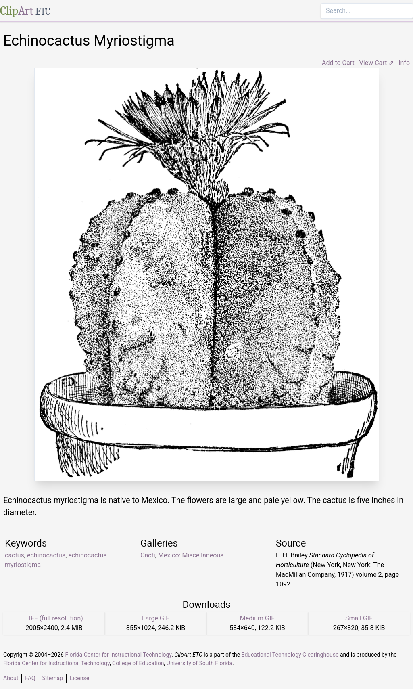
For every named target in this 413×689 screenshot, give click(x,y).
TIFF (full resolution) (54, 618)
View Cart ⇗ (376, 63)
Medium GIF (257, 618)
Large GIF (155, 618)
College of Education (138, 663)
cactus (14, 555)
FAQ (30, 678)
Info (404, 63)
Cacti (147, 555)
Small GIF (359, 618)
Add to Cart (338, 63)
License (79, 678)
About (10, 678)
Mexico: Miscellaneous (191, 555)
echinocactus (46, 555)
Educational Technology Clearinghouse (290, 654)
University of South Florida (199, 663)
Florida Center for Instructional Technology (118, 654)
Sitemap (52, 678)
